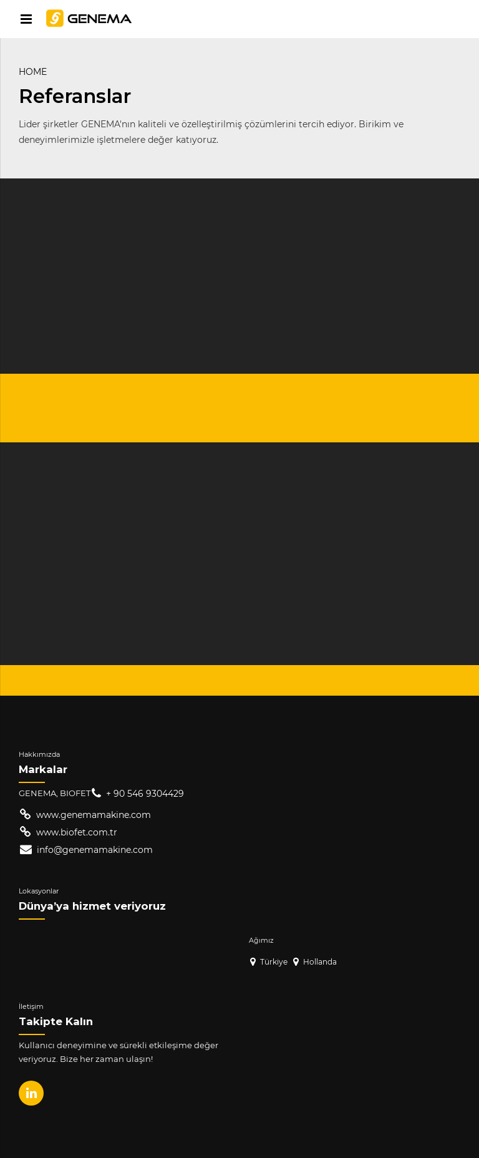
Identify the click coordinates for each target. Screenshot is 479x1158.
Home (33, 71)
